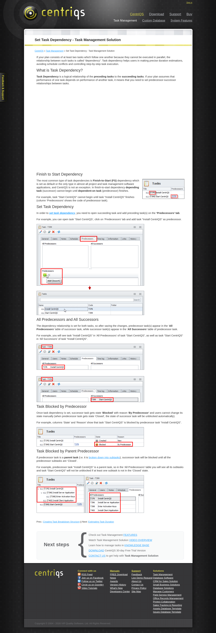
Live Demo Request (142, 578)
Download (156, 14)
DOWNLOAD (96, 550)
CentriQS (137, 14)
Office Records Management (168, 598)
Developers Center (120, 591)
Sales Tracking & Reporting (167, 605)
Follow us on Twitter (92, 581)
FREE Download (119, 574)
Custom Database (153, 20)
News (113, 578)
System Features (181, 20)
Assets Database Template (167, 608)
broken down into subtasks (104, 457)
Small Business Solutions (166, 584)
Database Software (163, 578)
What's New (116, 588)
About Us (136, 581)
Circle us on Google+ (93, 584)
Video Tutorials (89, 588)
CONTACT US (97, 555)
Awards (114, 581)
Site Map (136, 591)
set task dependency (62, 213)
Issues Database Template (167, 612)
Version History (118, 584)
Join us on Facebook (93, 578)
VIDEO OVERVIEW (140, 540)
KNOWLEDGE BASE (136, 545)
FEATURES (130, 534)
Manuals (115, 571)
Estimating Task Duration (101, 521)
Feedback (137, 574)
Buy (189, 14)
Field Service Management (167, 595)
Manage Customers (163, 591)
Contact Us (137, 584)
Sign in (189, 2)
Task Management (54, 51)
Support (175, 14)
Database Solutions (163, 588)
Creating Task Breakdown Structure (61, 521)
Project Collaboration (164, 601)
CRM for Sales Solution (165, 581)
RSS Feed (87, 574)
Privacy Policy (139, 588)
